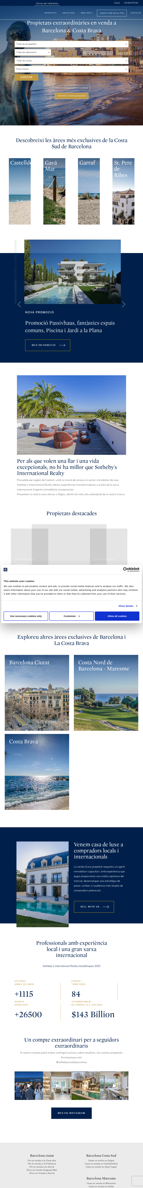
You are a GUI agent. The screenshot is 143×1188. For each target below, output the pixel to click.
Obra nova (86, 13)
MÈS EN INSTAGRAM (71, 1113)
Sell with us (90, 907)
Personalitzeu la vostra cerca (71, 88)
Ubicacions (69, 13)
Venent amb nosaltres (112, 13)
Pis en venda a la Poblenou (42, 1164)
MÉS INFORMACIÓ (43, 353)
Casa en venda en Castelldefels (101, 1164)
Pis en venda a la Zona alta (42, 1161)
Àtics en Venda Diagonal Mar (41, 1170)
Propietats (51, 13)
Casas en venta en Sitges (101, 1161)
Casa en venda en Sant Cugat (101, 1167)
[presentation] (7, 191)
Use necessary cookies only (26, 616)
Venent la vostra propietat (71, 96)
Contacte (136, 13)
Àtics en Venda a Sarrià (41, 1173)
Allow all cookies (117, 616)
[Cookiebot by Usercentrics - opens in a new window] (125, 569)
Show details (126, 606)
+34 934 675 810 (131, 3)
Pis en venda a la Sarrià (41, 1167)
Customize (72, 616)
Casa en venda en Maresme (101, 1183)
